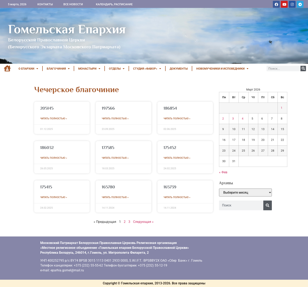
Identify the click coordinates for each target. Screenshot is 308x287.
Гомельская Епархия (67, 29)
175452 (170, 147)
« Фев (223, 172)
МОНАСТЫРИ (89, 68)
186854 (170, 108)
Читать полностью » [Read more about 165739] (177, 197)
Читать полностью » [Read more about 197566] (115, 118)
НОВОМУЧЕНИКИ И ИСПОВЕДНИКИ (222, 68)
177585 (108, 147)
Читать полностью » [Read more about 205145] (53, 118)
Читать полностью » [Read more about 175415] (53, 197)
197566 (108, 108)
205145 (46, 108)
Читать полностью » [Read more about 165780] (115, 197)
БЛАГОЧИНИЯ (58, 68)
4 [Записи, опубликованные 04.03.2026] (242, 118)
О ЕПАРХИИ (28, 68)
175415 (46, 186)
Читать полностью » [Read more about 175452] (177, 157)
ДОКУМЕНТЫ (179, 68)
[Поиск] (303, 68)
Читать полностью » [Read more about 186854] (177, 118)
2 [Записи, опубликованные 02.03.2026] (223, 118)
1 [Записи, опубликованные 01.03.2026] (281, 108)
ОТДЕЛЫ (117, 68)
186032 (47, 147)
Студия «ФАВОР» (147, 68)
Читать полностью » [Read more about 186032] (53, 157)
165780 (108, 186)
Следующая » (143, 222)
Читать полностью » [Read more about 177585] (115, 157)
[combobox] (241, 205)
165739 (170, 186)
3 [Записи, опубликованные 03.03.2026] (233, 118)
